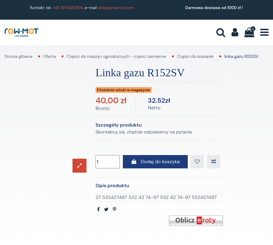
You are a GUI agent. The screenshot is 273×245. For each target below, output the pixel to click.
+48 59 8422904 (67, 7)
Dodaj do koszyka (155, 161)
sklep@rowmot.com (116, 7)
